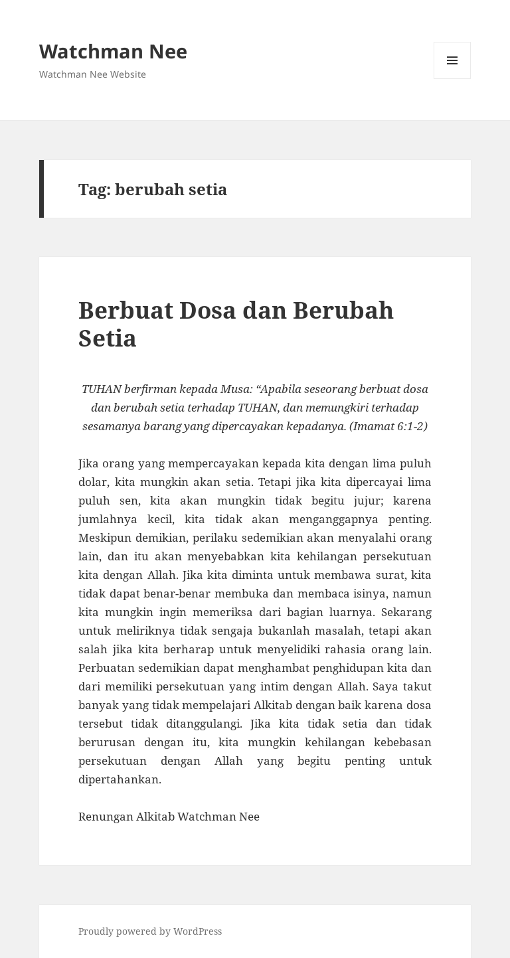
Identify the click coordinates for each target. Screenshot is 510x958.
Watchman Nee (113, 51)
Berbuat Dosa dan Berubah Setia (236, 323)
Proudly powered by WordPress (150, 931)
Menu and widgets (452, 78)
